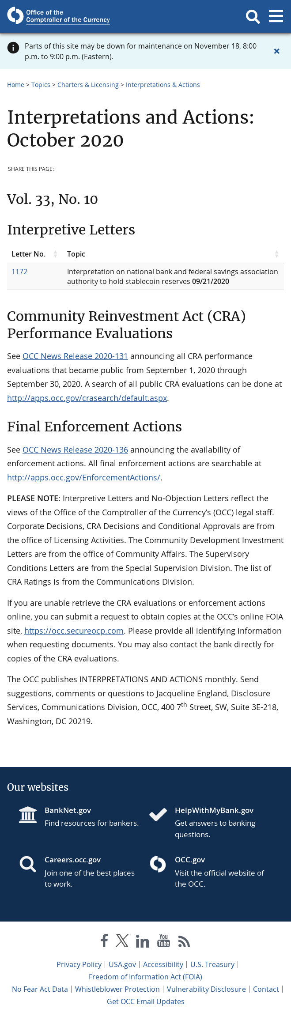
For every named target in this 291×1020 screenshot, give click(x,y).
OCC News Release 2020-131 (75, 356)
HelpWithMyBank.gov (214, 810)
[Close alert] (277, 51)
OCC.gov (190, 859)
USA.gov (122, 964)
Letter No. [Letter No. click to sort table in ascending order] (28, 254)
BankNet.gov (68, 810)
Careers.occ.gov (73, 859)
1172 (19, 271)
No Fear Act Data (40, 989)
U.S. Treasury (212, 964)
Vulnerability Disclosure (206, 989)
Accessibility (163, 964)
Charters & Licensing (88, 84)
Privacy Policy (79, 964)
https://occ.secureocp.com (74, 630)
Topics (40, 84)
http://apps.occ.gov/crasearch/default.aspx (87, 398)
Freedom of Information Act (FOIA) (145, 977)
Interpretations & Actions (163, 84)
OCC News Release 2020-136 (75, 449)
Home (15, 84)
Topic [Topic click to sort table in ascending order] (76, 254)
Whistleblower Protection (117, 989)
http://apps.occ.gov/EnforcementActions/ (83, 477)
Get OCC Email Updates (146, 1001)
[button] (253, 16)
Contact (266, 989)
